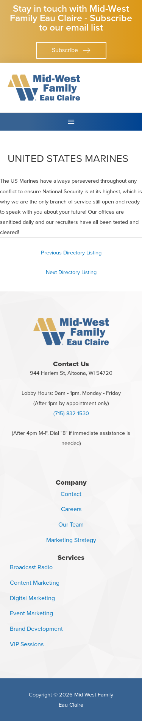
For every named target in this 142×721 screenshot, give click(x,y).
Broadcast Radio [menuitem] (31, 567)
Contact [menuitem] (71, 494)
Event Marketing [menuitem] (31, 613)
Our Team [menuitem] (71, 524)
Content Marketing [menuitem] (34, 582)
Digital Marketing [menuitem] (32, 598)
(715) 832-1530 (71, 413)
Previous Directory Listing (71, 252)
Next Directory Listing (71, 272)
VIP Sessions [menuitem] (27, 644)
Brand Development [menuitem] (36, 628)
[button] (71, 50)
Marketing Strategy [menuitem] (71, 540)
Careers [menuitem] (71, 509)
